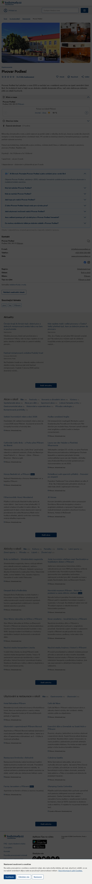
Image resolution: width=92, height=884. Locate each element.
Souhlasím (9, 877)
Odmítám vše (23, 877)
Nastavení (38, 877)
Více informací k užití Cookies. (70, 871)
